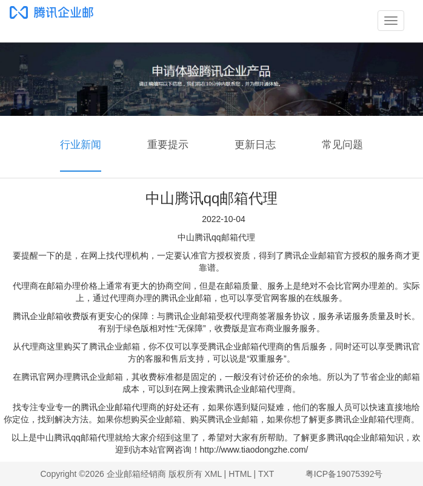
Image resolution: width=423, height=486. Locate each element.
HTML (239, 474)
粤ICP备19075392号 (344, 474)
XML (212, 474)
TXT (266, 474)
